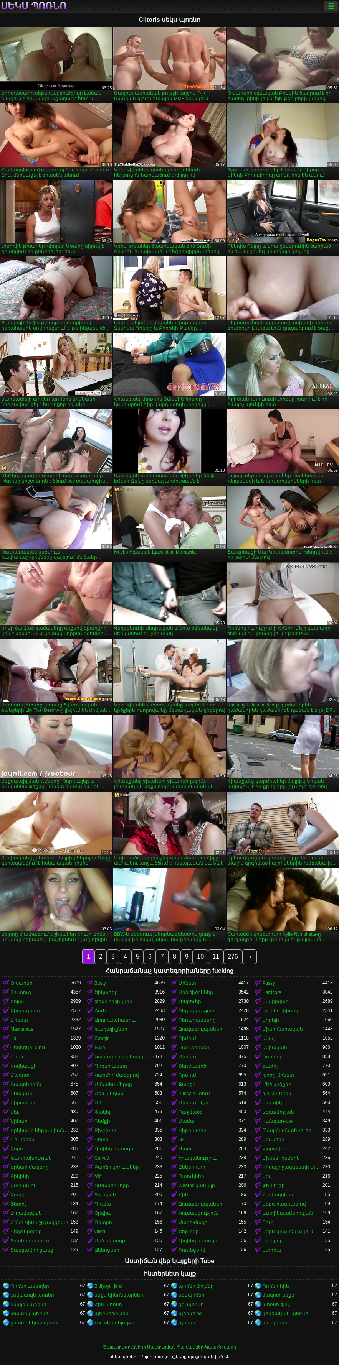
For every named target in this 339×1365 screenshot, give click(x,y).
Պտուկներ (191, 1176)
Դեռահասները (197, 1020)
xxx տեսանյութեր (115, 1323)
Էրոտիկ (272, 1102)
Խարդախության (31, 1158)
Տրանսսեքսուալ (30, 1240)
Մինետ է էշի (194, 1102)
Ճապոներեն (25, 1084)
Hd (13, 1038)
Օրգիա (103, 1213)
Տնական (105, 1194)
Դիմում (187, 1038)
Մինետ (187, 983)
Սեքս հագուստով (284, 1204)
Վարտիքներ (194, 1047)
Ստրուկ (271, 1250)
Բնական (21, 1093)
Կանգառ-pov (277, 1121)
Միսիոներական (282, 1029)
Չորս (16, 1148)
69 (181, 1139)
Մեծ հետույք (109, 1240)
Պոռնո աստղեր (29, 1286)
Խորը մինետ (278, 1075)
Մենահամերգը (113, 1084)
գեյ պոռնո (191, 1304)
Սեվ (267, 1176)
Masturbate (21, 1029)
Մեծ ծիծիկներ (196, 992)
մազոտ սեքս (278, 1295)
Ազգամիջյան (278, 1112)
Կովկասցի (23, 1066)
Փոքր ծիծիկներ (113, 1001)
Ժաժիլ (270, 1066)
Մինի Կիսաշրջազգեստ (39, 1222)
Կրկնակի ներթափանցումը (40, 1130)
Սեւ (14, 1112)
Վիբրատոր (193, 1130)
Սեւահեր (273, 1139)
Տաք (99, 1047)
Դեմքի (102, 1121)
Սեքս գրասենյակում (287, 1231)
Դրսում (187, 1075)
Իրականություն (198, 1158)
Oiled (99, 1231)
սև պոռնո (274, 1323)
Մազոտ (20, 1075)
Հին (183, 1194)
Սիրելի (270, 1020)
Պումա (102, 1204)
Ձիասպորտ (25, 1010)
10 (200, 956)
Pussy (268, 983)
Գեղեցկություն (28, 1047)
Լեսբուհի (190, 1001)
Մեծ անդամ (109, 1093)
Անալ (268, 1038)
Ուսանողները (111, 1185)
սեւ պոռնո (192, 1295)
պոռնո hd (190, 1313)
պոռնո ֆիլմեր (196, 1286)
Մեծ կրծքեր (276, 1084)
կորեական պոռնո (285, 1313)
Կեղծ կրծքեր (26, 1231)
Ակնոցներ (106, 1250)
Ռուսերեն (22, 1139)
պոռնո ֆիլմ (276, 1304)
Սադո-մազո (193, 1222)
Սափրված (275, 1001)
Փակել (102, 1112)
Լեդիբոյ (271, 1240)
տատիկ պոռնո (29, 1313)
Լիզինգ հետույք (113, 1148)
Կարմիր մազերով (116, 1075)
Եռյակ (18, 1001)
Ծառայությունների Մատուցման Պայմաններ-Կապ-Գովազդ (169, 1347)
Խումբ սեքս (276, 1093)
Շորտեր (189, 1231)
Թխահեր (21, 983)
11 (215, 956)
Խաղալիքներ (110, 1029)
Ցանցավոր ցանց (31, 1250)
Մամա (187, 1121)
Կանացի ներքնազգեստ (124, 1056)
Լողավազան (26, 1213)
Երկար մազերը (29, 1167)
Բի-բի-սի (105, 1130)
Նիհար (19, 1121)
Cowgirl (102, 1038)
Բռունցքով (192, 1250)
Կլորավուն (275, 1148)
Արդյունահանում (115, 1020)
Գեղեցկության (197, 1010)
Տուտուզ (20, 992)
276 (233, 956)
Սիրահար (22, 1102)
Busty (100, 983)
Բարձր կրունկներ (116, 1167)
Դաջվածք (191, 1112)
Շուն (100, 1010)
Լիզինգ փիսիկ (280, 1010)
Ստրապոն (23, 1185)
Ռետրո (103, 1222)
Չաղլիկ (19, 1194)
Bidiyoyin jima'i (109, 1286)
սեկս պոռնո (33, 6)
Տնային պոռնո (28, 1304)
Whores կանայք (197, 1185)
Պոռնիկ (271, 1056)
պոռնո (187, 1323)
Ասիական (274, 1047)
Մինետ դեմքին (280, 1158)
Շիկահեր (106, 992)
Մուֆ (16, 1056)
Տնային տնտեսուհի (286, 1130)
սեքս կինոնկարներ (118, 1295)
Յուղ (268, 1222)
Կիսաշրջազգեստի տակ (292, 1167)
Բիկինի (19, 1176)
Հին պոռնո (108, 1304)
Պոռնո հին (275, 1286)
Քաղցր (187, 1084)
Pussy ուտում (194, 1093)
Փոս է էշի (273, 1185)
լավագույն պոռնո (32, 1295)
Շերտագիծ (192, 1066)
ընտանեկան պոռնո (35, 1323)
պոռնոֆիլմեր (111, 1313)
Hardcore (271, 992)
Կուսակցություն (198, 1213)
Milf (98, 1176)
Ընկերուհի (192, 1167)
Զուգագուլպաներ (200, 1029)
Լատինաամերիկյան (287, 1213)
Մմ (97, 1102)
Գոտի (101, 1139)
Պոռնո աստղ (110, 1066)
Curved (101, 1158)
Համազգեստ (278, 1194)
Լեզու (185, 1148)
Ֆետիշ (18, 1204)
